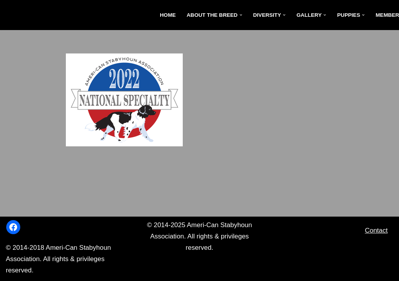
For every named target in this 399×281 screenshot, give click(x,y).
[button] (241, 15)
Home (168, 15)
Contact (376, 230)
